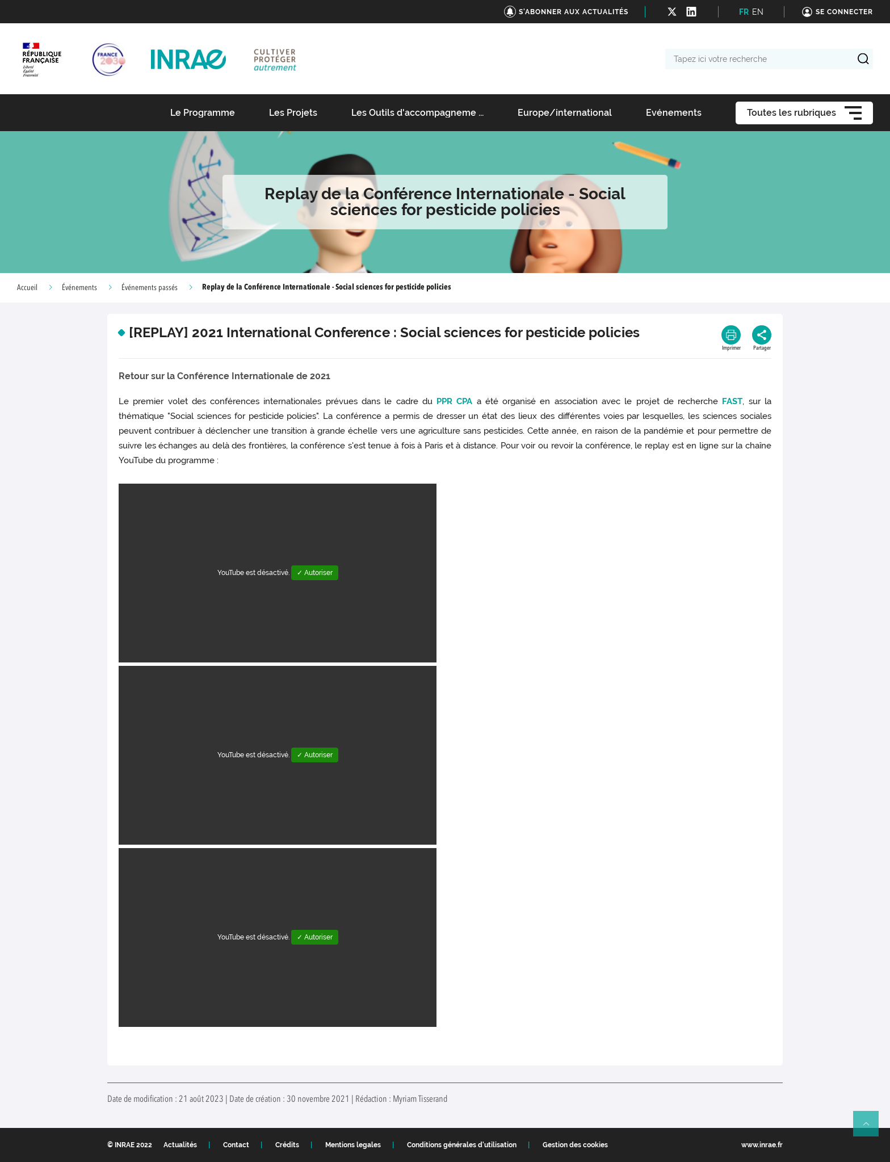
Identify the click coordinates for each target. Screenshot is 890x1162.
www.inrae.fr (762, 1145)
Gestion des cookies (575, 1145)
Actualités (180, 1145)
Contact (236, 1145)
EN (757, 11)
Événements (79, 288)
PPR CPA (454, 401)
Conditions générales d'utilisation (462, 1145)
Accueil (27, 288)
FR (744, 11)
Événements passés (149, 288)
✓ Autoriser (315, 573)
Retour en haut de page (871, 1128)
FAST (732, 401)
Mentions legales (353, 1145)
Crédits (287, 1145)
